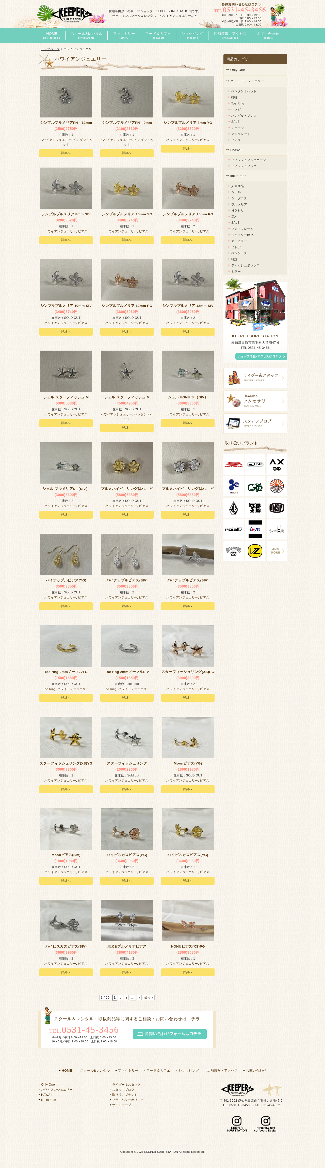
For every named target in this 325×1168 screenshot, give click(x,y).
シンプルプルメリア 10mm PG (188, 216)
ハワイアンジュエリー (55, 141)
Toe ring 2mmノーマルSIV (127, 673)
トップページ (50, 49)
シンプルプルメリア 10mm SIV (66, 307)
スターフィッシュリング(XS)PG (188, 673)
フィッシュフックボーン (248, 160)
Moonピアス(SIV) (66, 856)
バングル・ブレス (243, 115)
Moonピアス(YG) (187, 765)
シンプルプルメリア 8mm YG (188, 124)
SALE (235, 122)
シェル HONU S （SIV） (187, 399)
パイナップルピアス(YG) (65, 582)
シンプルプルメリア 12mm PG (127, 307)
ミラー (236, 271)
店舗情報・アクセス (222, 1070)
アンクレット (240, 134)
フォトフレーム (242, 229)
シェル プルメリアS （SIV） (66, 490)
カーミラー (239, 241)
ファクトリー (128, 1070)
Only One (237, 70)
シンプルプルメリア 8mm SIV (66, 216)
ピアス (204, 141)
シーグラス (239, 198)
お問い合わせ (256, 1070)
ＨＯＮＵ (237, 210)
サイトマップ (121, 1105)
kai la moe (238, 176)
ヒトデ (236, 247)
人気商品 (237, 186)
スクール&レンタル (95, 1070)
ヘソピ (236, 109)
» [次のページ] (139, 997)
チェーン (237, 128)
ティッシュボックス (245, 265)
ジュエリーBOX (242, 235)
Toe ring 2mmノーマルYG (66, 673)
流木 (234, 216)
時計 (234, 259)
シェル (236, 192)
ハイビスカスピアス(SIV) (66, 948)
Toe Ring (49, 690)
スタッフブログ (123, 1089)
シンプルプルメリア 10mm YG (127, 216)
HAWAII (236, 150)
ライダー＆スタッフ (126, 1084)
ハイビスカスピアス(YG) (187, 856)
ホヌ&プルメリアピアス (127, 948)
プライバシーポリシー (128, 1100)
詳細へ (66, 155)
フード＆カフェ (158, 1070)
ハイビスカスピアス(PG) (126, 856)
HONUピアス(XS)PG (187, 948)
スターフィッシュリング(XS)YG (66, 765)
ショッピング (188, 1070)
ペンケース (239, 253)
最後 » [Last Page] (149, 997)
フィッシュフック (243, 166)
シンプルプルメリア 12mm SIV (188, 307)
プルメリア (239, 204)
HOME (67, 1070)
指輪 (234, 97)
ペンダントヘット (243, 91)
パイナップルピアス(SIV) (127, 582)
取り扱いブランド (124, 1095)
